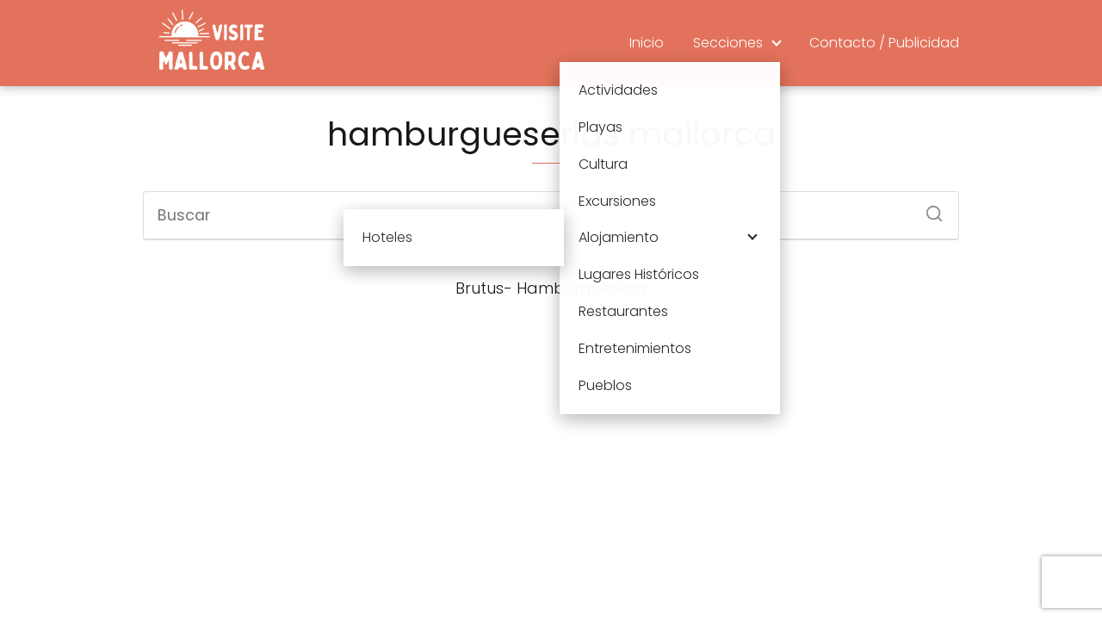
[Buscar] (928, 208)
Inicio (646, 43)
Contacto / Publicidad (884, 43)
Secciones (728, 43)
